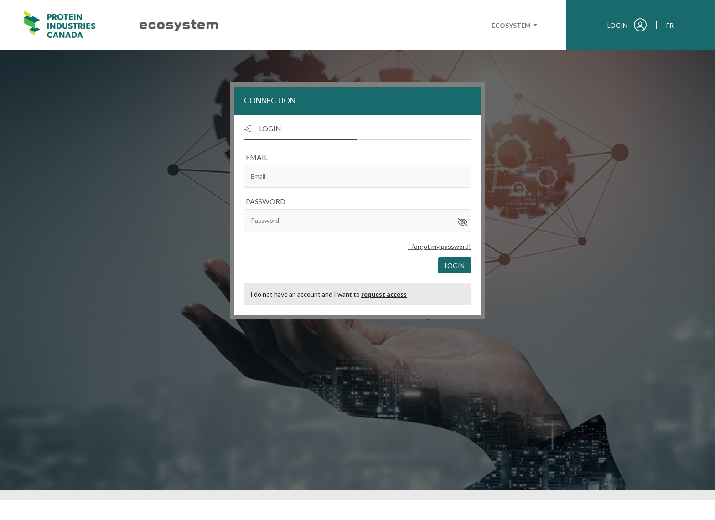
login (455, 265)
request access (384, 294)
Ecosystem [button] (512, 25)
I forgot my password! (439, 246)
